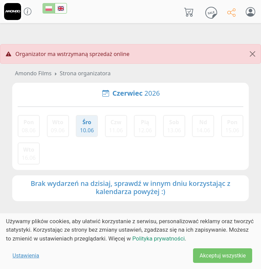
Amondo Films (33, 73)
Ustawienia (26, 255)
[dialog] (130, 241)
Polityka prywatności (158, 238)
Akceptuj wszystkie (222, 255)
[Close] (252, 53)
